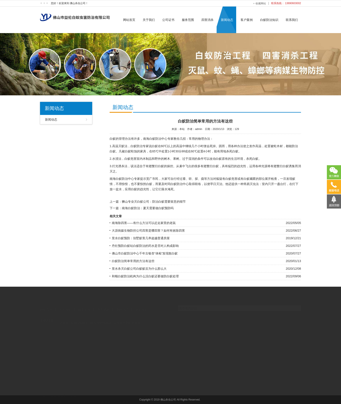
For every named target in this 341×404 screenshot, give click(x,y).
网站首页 (129, 20)
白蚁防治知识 (269, 20)
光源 (264, 166)
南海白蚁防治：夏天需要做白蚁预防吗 (148, 208)
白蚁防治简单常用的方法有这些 (133, 261)
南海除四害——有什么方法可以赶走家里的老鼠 (144, 223)
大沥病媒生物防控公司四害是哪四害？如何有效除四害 (148, 230)
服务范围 (188, 20)
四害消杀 (207, 20)
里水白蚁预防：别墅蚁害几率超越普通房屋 (141, 238)
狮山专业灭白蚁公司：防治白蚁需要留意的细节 (154, 201)
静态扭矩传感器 (101, 319)
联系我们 (292, 20)
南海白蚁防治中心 (155, 138)
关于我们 (149, 20)
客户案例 (247, 20)
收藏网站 (261, 3)
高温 (115, 146)
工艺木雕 (63, 319)
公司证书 (168, 20)
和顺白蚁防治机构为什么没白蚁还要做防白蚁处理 (145, 276)
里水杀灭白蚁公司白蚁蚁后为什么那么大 (139, 268)
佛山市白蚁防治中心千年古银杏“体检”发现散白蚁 (145, 253)
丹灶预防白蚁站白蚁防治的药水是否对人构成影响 (145, 245)
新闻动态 (227, 20)
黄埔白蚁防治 (79, 319)
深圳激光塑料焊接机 (127, 319)
